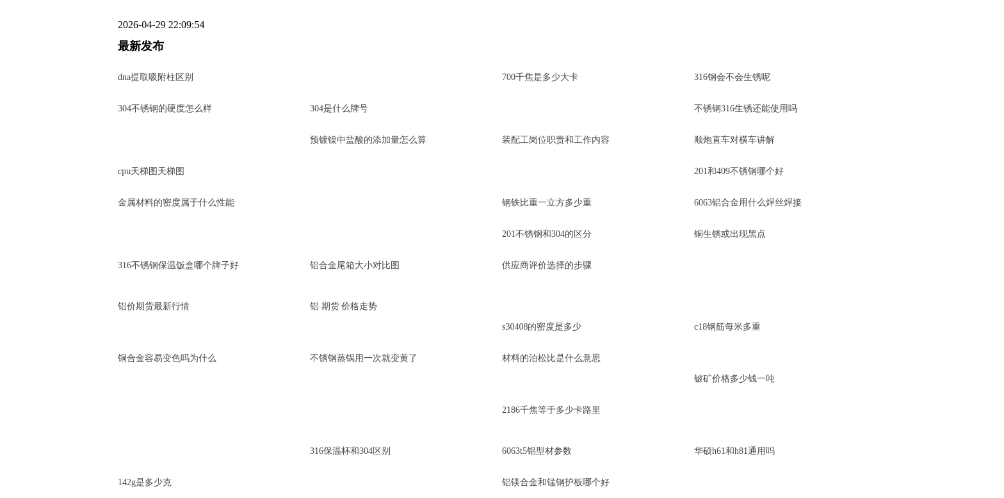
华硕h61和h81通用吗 (734, 451)
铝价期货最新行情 (154, 306)
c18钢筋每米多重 (727, 327)
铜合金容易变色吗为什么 (167, 358)
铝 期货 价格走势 (343, 306)
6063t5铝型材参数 (537, 451)
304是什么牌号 (339, 108)
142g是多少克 (145, 482)
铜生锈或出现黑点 (730, 234)
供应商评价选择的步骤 (547, 265)
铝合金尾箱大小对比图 (355, 265)
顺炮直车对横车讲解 (734, 140)
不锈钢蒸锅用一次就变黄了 (363, 358)
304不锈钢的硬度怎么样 (165, 108)
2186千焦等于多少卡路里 (551, 410)
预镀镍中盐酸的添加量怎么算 (368, 140)
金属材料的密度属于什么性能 (176, 202)
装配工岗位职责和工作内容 (556, 140)
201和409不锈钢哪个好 (739, 171)
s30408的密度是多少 (541, 327)
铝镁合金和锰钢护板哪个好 (556, 482)
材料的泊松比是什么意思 (551, 358)
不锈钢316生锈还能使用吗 (745, 108)
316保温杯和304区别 (350, 451)
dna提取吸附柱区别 (155, 77)
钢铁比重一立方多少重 (547, 202)
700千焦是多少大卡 (540, 77)
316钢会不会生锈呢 (732, 77)
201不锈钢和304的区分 (547, 234)
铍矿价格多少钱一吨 (734, 378)
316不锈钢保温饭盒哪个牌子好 (178, 265)
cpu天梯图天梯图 (151, 171)
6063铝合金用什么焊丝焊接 (748, 202)
